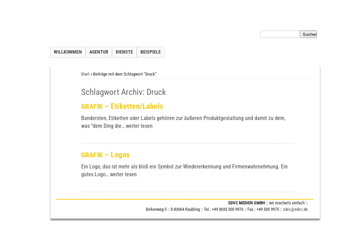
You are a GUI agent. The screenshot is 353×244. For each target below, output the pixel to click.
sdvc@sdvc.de (295, 209)
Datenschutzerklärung (274, 21)
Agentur (98, 52)
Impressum (309, 21)
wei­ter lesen (139, 126)
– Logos (105, 154)
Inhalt (243, 21)
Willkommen (68, 52)
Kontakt (227, 21)
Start (85, 74)
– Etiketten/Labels (122, 106)
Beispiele (150, 52)
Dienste (124, 52)
